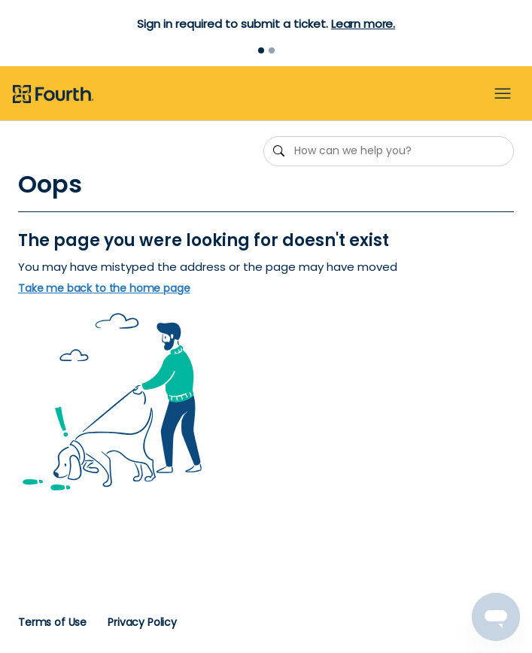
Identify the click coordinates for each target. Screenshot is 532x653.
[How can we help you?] (388, 151)
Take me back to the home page (104, 288)
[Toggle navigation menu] (503, 94)
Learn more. (363, 24)
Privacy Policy (142, 622)
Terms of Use (52, 622)
